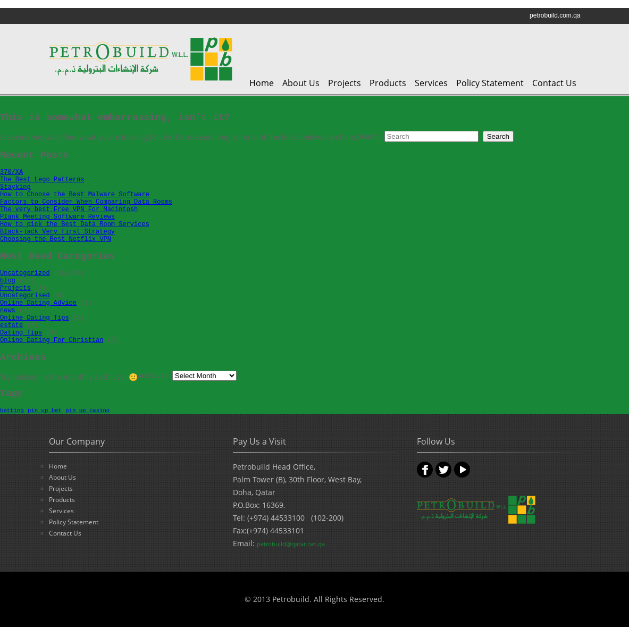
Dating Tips (21, 333)
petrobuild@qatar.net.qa (291, 544)
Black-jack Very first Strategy (57, 232)
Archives (153, 376)
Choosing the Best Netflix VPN (55, 239)
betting (12, 410)
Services (431, 83)
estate (11, 325)
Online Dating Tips (34, 318)
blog (7, 281)
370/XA (11, 172)
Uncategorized (25, 273)
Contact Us (554, 83)
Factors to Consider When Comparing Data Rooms (86, 202)
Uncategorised (25, 295)
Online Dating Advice (38, 303)
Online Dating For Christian (51, 340)
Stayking (15, 187)
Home (261, 83)
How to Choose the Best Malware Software (74, 194)
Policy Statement (490, 83)
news (7, 310)
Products (388, 83)
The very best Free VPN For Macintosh (69, 209)
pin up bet (45, 410)
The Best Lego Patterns (42, 179)
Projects (344, 83)
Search (369, 137)
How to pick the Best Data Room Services (74, 224)
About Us (301, 83)
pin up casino (87, 410)
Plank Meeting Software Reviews (57, 217)
